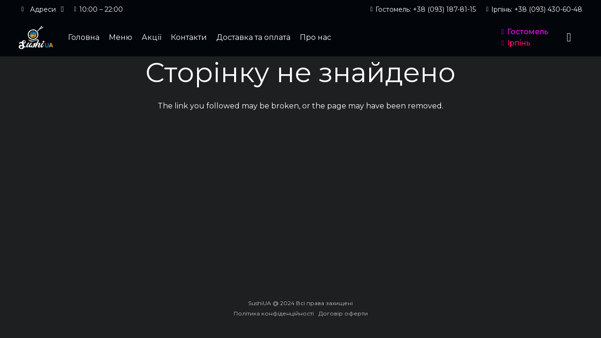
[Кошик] (568, 37)
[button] (41, 9)
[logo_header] (36, 37)
